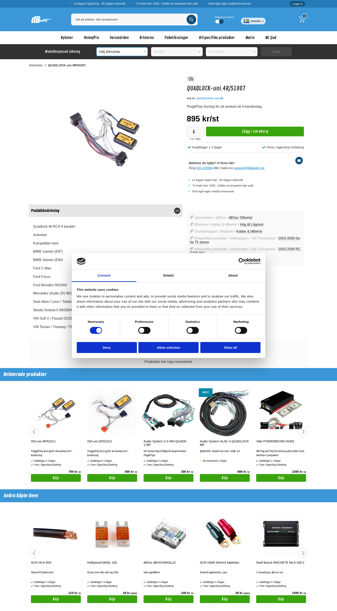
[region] (105, 210)
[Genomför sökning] (191, 19)
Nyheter (67, 37)
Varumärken (119, 37)
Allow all (230, 347)
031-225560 (204, 168)
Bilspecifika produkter (217, 37)
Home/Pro (91, 37)
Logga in (297, 3)
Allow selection (168, 347)
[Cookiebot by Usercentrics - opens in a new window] (241, 261)
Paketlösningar (176, 37)
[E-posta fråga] (299, 160)
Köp (45, 478)
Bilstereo (146, 37)
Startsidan (36, 65)
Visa (276, 51)
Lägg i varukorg (237, 132)
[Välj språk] (253, 19)
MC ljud (270, 37)
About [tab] (233, 275)
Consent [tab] (104, 275)
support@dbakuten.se (249, 168)
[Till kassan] (302, 19)
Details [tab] (168, 275)
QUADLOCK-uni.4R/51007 (67, 65)
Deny (107, 347)
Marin (249, 37)
